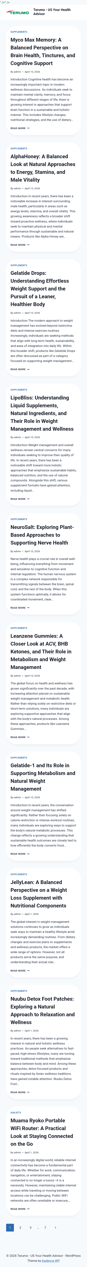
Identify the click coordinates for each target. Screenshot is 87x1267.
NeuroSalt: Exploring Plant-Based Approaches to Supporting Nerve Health (42, 535)
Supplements (19, 32)
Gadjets (16, 1112)
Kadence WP (51, 1261)
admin (17, 71)
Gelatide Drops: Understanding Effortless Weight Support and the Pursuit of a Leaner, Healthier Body (40, 288)
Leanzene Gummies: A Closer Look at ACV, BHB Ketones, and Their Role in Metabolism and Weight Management (41, 651)
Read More (20, 128)
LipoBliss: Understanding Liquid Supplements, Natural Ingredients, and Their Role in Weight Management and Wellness (42, 413)
